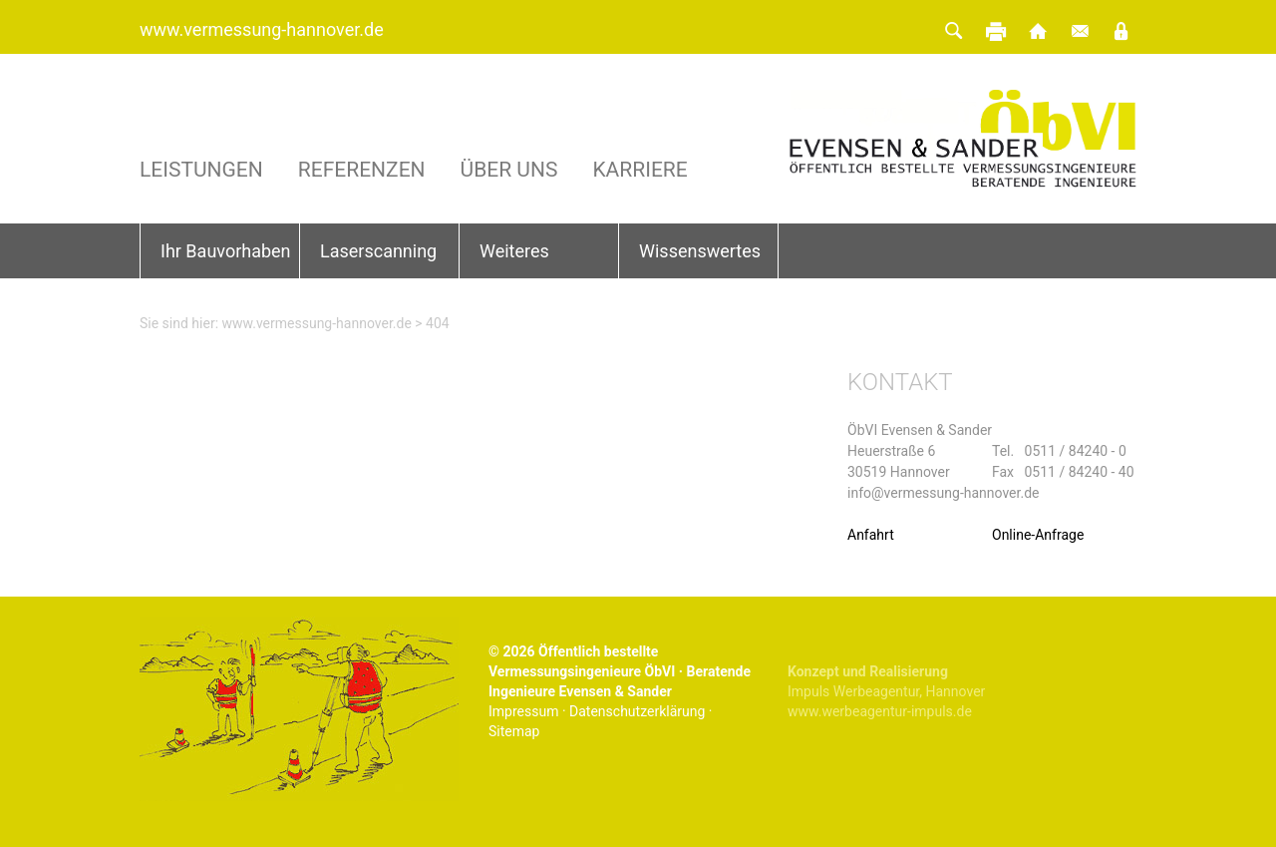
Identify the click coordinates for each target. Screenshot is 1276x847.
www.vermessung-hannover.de (262, 29)
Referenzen (362, 170)
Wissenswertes (700, 250)
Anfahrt (870, 535)
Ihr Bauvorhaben (225, 250)
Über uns (509, 170)
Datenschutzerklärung (637, 711)
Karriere (639, 170)
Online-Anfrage (1038, 535)
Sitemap (513, 731)
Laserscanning (378, 250)
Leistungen (201, 170)
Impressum (523, 711)
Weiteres (514, 250)
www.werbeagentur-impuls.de (880, 711)
